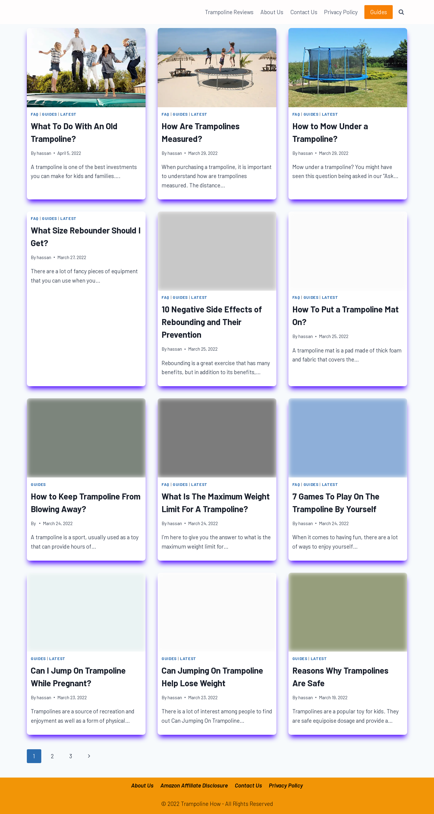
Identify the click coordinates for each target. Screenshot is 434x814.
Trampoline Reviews (229, 11)
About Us (271, 11)
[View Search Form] (401, 12)
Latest (68, 114)
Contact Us (303, 11)
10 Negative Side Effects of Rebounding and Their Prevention (212, 322)
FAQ (35, 114)
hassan (44, 153)
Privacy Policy (341, 11)
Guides (378, 11)
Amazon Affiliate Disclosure (194, 785)
